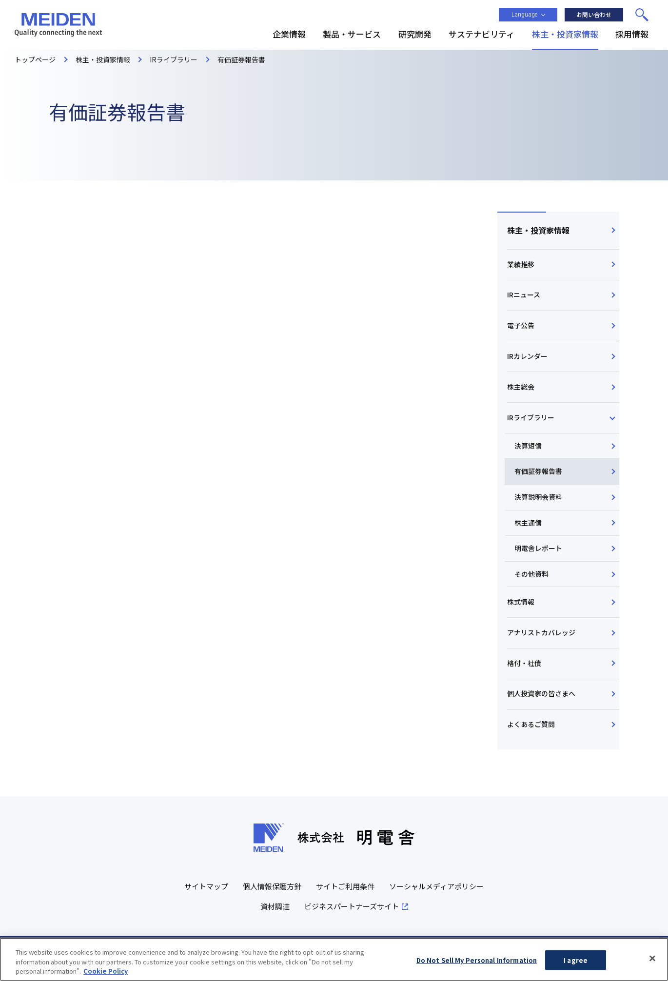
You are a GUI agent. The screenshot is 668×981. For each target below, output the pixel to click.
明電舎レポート (538, 548)
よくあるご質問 (531, 724)
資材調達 (275, 907)
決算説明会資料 (538, 497)
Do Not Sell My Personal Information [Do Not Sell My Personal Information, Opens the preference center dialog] (476, 959)
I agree (576, 959)
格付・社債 (524, 663)
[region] (334, 959)
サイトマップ (206, 887)
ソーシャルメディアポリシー (436, 887)
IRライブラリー (530, 417)
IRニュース (523, 294)
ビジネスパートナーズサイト (351, 907)
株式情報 (520, 602)
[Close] (652, 958)
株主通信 (528, 523)
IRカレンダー (527, 356)
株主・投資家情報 (538, 230)
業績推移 (520, 264)
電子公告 (520, 325)
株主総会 (520, 387)
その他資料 (531, 574)
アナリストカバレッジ (541, 632)
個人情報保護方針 (272, 887)
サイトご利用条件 (345, 887)
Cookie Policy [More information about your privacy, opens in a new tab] (105, 971)
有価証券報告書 (538, 471)
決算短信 (528, 446)
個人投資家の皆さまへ (541, 694)
